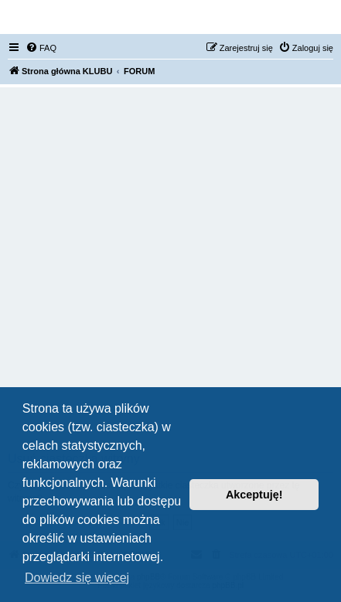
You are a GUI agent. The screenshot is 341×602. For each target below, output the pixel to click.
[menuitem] (41, 48)
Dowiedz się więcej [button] (77, 577)
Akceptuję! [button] (254, 494)
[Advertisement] (170, 274)
